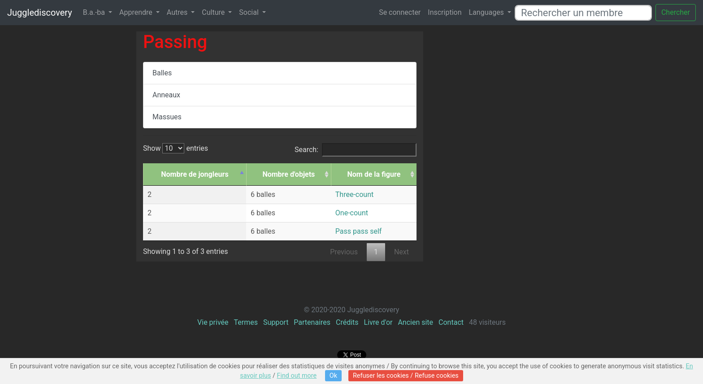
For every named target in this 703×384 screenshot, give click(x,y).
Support (275, 322)
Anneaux (166, 95)
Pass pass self (358, 231)
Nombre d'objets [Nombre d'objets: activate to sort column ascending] (288, 174)
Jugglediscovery (39, 12)
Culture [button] (214, 12)
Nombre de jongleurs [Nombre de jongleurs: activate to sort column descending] (194, 174)
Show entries (175, 148)
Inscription (444, 12)
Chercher (675, 12)
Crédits (347, 322)
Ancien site (415, 322)
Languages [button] (487, 12)
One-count (351, 213)
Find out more (297, 376)
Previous (344, 252)
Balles (162, 73)
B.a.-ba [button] (95, 12)
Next (401, 252)
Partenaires (312, 322)
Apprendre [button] (136, 12)
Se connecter (400, 12)
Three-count (354, 194)
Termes (245, 322)
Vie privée (212, 322)
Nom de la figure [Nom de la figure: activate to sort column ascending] (374, 174)
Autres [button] (178, 12)
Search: (356, 150)
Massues (167, 117)
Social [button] (249, 12)
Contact (451, 322)
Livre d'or (378, 322)
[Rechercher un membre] (583, 13)
